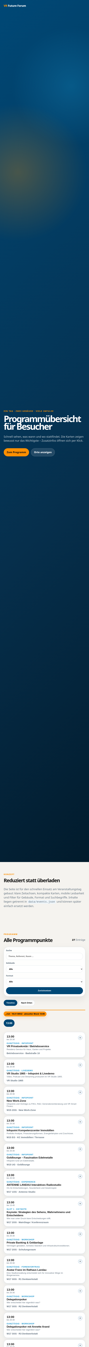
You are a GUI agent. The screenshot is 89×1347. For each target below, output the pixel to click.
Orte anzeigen (43, 452)
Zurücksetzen (44, 990)
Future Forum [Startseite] (15, 6)
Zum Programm (16, 452)
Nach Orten (26, 1002)
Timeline (10, 1002)
